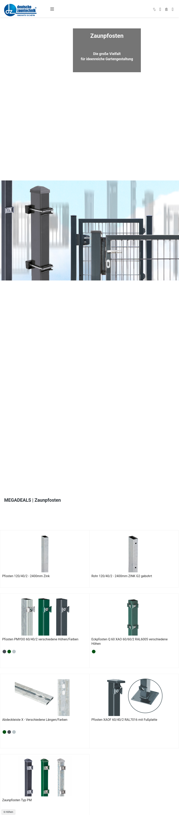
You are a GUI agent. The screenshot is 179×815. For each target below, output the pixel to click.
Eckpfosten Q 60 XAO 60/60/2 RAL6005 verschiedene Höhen (129, 641)
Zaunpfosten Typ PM (17, 800)
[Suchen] (166, 9)
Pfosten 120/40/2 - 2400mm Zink (26, 576)
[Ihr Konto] (160, 9)
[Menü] (52, 9)
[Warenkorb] (172, 9)
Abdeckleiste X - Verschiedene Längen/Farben (34, 720)
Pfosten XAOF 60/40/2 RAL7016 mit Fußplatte (124, 720)
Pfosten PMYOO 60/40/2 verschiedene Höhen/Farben (40, 639)
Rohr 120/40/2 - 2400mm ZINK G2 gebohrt (121, 576)
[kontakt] (154, 9)
